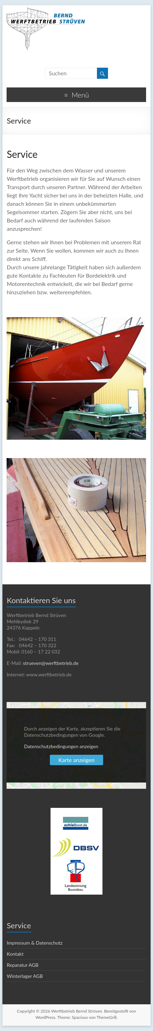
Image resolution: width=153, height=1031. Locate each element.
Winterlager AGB (25, 976)
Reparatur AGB (22, 965)
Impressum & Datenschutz (34, 943)
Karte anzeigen (76, 760)
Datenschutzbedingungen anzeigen (61, 746)
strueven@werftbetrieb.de (51, 663)
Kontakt (15, 954)
